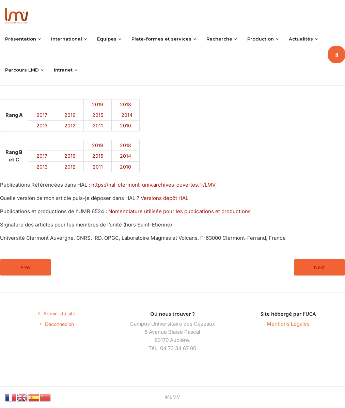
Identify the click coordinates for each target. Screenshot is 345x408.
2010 (125, 125)
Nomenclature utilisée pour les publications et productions (179, 211)
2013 (42, 125)
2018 (125, 104)
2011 (98, 125)
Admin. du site (59, 313)
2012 (70, 125)
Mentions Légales (288, 323)
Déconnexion (59, 324)
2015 (97, 115)
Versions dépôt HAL (164, 198)
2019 (97, 104)
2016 (70, 115)
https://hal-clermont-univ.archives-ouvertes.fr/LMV (153, 185)
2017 (41, 115)
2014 (126, 115)
